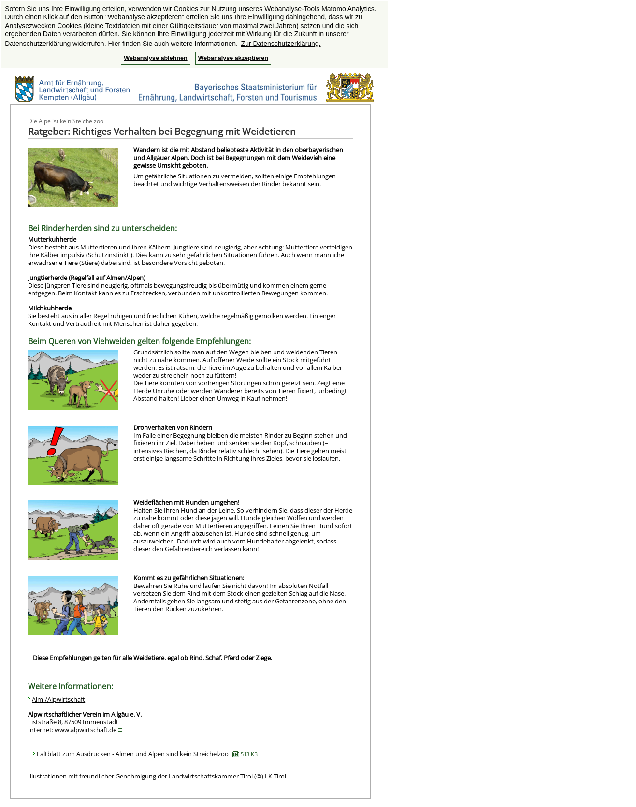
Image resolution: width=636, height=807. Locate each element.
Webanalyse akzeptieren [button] (233, 58)
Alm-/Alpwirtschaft (58, 699)
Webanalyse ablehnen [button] (155, 58)
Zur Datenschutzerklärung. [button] (281, 43)
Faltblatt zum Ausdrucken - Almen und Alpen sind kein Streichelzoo (147, 753)
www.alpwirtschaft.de (90, 729)
